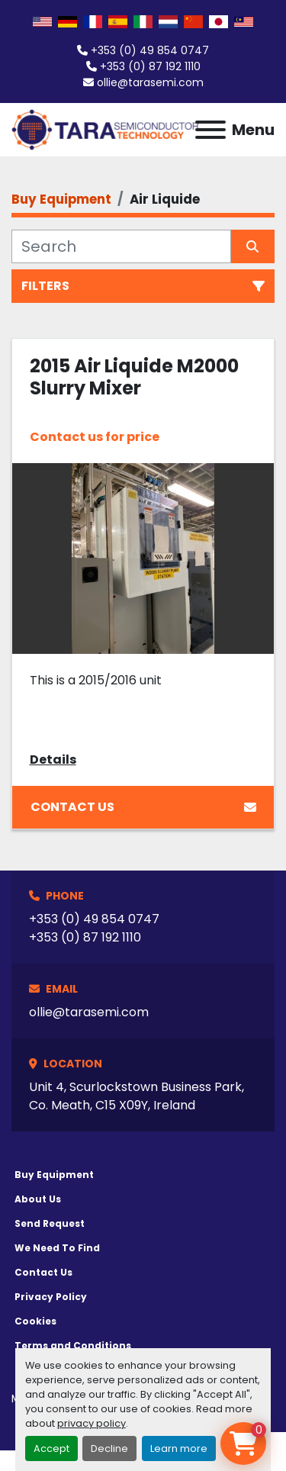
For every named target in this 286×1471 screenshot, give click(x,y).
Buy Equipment (54, 1174)
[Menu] (210, 130)
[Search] (121, 246)
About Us (37, 1199)
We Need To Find (57, 1247)
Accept (51, 1448)
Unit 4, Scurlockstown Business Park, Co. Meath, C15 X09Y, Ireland (136, 1096)
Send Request (49, 1223)
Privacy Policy (50, 1296)
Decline (109, 1448)
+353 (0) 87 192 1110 (150, 66)
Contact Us (143, 807)
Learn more (178, 1448)
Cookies (35, 1321)
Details (53, 759)
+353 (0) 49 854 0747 (150, 50)
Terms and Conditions (72, 1345)
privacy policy (91, 1423)
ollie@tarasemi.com (150, 82)
